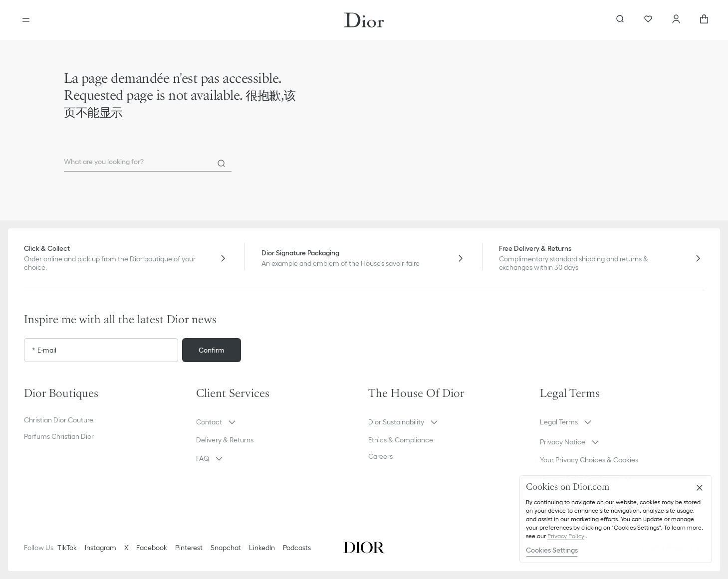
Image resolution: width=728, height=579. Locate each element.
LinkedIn (262, 548)
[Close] (700, 488)
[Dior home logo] (364, 19)
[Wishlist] (648, 20)
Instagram (100, 548)
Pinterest (189, 548)
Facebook (151, 548)
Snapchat (226, 548)
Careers (380, 456)
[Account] (676, 20)
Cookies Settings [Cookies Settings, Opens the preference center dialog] (552, 550)
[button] (278, 422)
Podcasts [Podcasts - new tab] (297, 548)
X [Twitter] (126, 548)
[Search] (222, 164)
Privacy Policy (565, 536)
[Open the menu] (26, 20)
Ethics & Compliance (400, 440)
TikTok (67, 548)
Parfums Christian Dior (59, 436)
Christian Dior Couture (58, 420)
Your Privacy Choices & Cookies (589, 460)
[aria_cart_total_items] (704, 20)
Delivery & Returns (224, 440)
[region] (615, 519)
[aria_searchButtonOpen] (620, 20)
